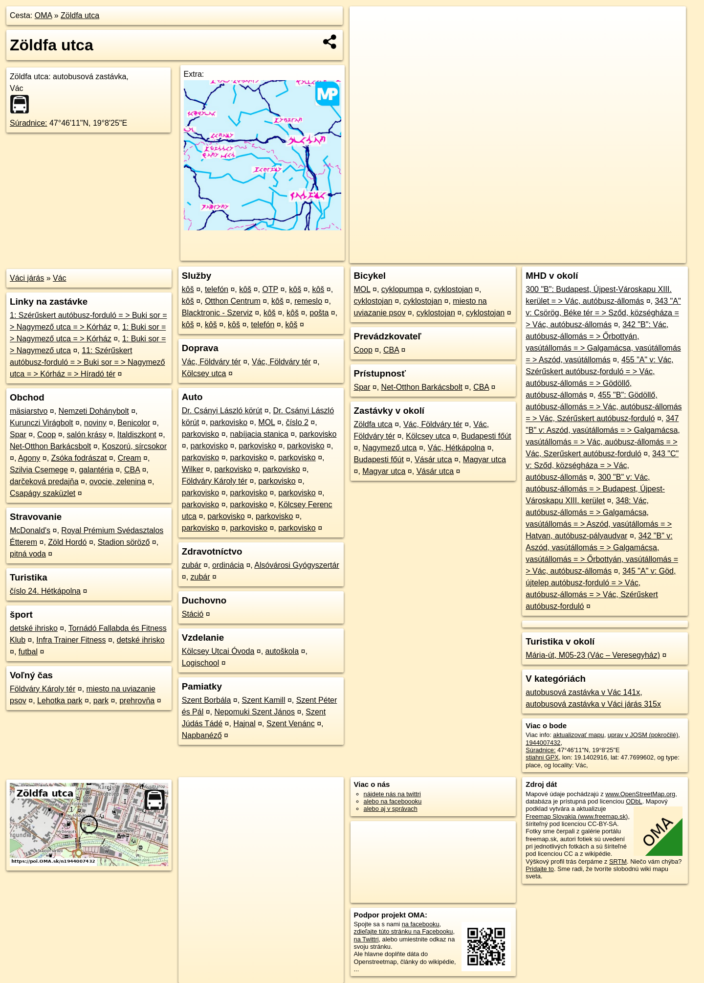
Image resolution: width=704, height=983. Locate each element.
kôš (188, 289)
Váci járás (27, 278)
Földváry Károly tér (42, 689)
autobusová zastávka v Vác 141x (583, 692)
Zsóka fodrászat (79, 458)
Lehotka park (60, 700)
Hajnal (244, 723)
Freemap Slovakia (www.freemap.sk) (577, 816)
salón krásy (87, 434)
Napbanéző (202, 735)
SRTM (618, 861)
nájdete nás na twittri (392, 794)
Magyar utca (484, 459)
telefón (216, 289)
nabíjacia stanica (259, 434)
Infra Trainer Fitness (71, 640)
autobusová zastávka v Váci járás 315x (593, 704)
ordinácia (228, 565)
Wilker (192, 469)
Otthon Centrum (233, 301)
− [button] (366, 38)
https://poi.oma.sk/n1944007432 (642, 256)
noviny (95, 423)
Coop (46, 434)
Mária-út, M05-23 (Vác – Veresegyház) (593, 655)
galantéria (96, 470)
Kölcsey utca (204, 373)
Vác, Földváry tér (211, 361)
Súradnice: (28, 123)
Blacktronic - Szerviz (217, 313)
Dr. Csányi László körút (222, 410)
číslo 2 (297, 422)
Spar (18, 434)
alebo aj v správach (391, 808)
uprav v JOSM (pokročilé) (643, 734)
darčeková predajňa (44, 481)
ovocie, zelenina (117, 481)
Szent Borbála (206, 700)
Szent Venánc (290, 723)
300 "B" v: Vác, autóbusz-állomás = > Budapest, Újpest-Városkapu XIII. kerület (595, 489)
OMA (43, 15)
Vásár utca (433, 459)
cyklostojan (453, 289)
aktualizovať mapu (578, 734)
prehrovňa (136, 700)
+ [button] (366, 23)
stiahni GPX (542, 757)
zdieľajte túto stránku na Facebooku (403, 931)
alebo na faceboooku (393, 801)
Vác (59, 278)
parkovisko (228, 422)
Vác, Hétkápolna (456, 448)
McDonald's (30, 530)
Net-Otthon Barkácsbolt (50, 446)
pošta (319, 313)
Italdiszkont (136, 434)
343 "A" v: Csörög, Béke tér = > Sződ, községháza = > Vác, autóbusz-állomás (603, 313)
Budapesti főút (486, 436)
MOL (266, 422)
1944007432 (543, 742)
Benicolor (133, 423)
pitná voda (28, 554)
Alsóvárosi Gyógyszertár (296, 565)
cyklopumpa (402, 289)
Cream (129, 458)
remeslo (308, 301)
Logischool (201, 663)
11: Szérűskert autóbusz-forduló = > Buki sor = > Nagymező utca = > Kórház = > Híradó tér (87, 362)
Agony (29, 458)
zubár (191, 565)
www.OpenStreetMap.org (640, 794)
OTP (270, 289)
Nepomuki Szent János (254, 712)
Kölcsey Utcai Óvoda (218, 651)
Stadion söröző (124, 542)
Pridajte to (540, 868)
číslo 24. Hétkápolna (45, 591)
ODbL (634, 801)
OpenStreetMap (517, 256)
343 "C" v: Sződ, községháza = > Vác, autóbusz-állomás (602, 465)
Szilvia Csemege (39, 470)
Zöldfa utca (80, 15)
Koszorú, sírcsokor (134, 446)
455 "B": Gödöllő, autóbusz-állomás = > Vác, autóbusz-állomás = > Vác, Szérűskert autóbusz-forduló (604, 407)
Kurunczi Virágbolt (41, 423)
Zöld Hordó (67, 542)
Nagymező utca (389, 448)
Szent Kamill (264, 700)
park (101, 700)
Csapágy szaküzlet (42, 493)
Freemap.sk (567, 256)
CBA (132, 470)
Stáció (192, 614)
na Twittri (366, 939)
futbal (28, 652)
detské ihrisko (34, 628)
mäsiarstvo (28, 411)
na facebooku (421, 924)
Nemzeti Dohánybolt (94, 411)
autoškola (282, 651)
